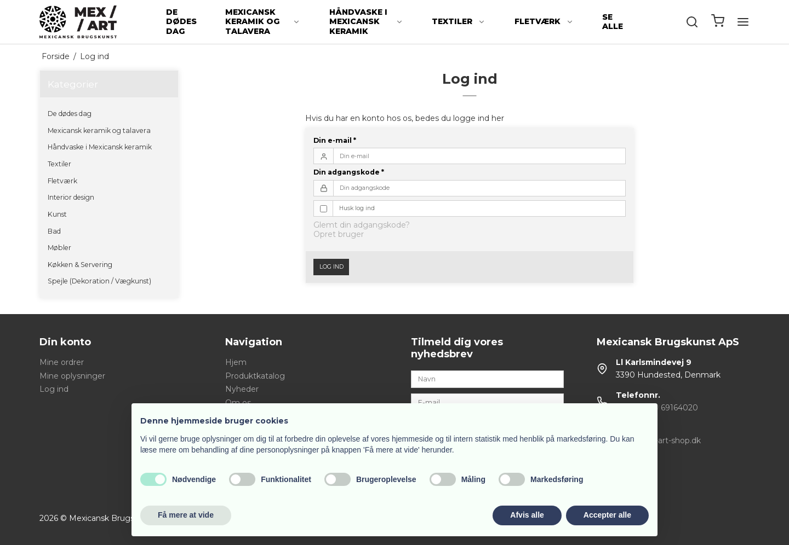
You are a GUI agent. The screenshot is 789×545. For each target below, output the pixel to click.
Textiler (458, 21)
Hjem (236, 362)
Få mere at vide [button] (186, 515)
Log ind (331, 266)
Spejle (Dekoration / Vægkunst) (99, 281)
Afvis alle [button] (527, 515)
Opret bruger (338, 234)
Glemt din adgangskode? (361, 225)
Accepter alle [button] (607, 515)
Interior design (71, 197)
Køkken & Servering (80, 264)
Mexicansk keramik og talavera (262, 21)
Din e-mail (334, 140)
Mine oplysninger (72, 376)
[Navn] (487, 379)
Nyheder (242, 389)
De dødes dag (181, 21)
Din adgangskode (348, 172)
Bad (54, 231)
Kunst (57, 214)
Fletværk (544, 21)
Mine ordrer (61, 362)
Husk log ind (357, 208)
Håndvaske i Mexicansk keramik (366, 21)
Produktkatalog (255, 376)
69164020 (679, 408)
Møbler (59, 247)
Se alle (612, 22)
